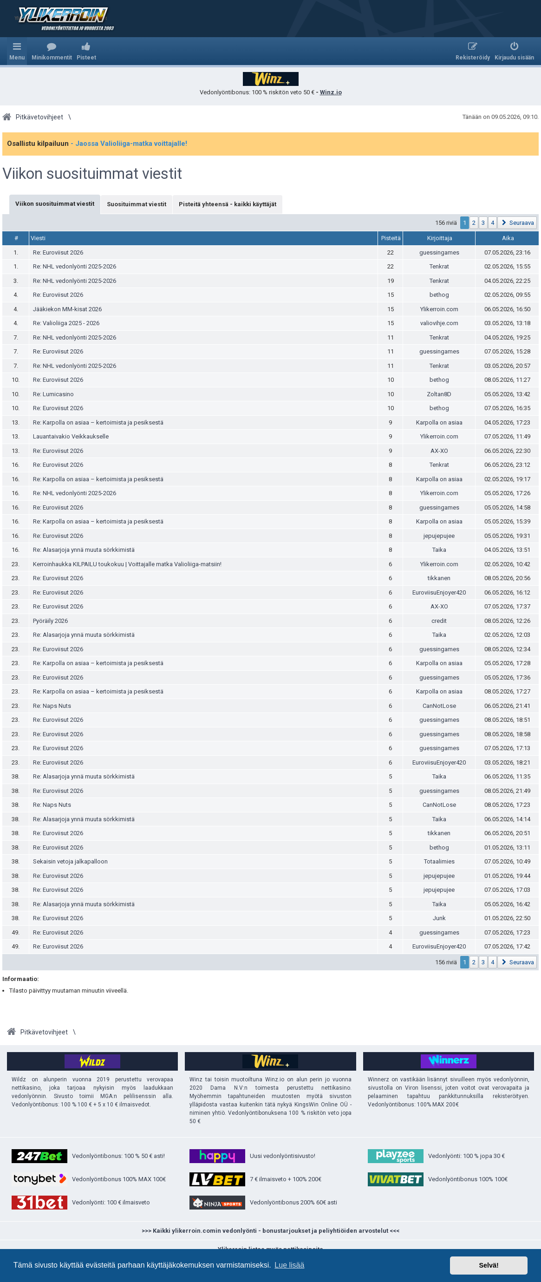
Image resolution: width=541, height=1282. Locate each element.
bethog (439, 294)
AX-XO (439, 450)
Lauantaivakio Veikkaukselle (71, 436)
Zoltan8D (439, 394)
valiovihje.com (439, 323)
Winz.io (331, 92)
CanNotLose (439, 705)
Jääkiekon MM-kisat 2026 (67, 309)
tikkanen (439, 578)
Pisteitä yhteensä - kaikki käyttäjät (227, 204)
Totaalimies (439, 861)
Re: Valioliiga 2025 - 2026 (66, 323)
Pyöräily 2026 (50, 620)
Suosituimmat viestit (136, 204)
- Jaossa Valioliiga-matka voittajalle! (129, 143)
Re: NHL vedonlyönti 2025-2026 (74, 266)
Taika (439, 549)
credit (439, 620)
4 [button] (492, 222)
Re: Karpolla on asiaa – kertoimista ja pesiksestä (98, 422)
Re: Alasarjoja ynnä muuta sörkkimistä (84, 549)
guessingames (439, 252)
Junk (439, 918)
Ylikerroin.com (439, 309)
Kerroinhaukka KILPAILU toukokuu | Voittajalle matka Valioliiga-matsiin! (127, 564)
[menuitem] (52, 51)
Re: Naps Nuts (52, 705)
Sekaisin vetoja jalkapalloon (70, 861)
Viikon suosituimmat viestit (92, 174)
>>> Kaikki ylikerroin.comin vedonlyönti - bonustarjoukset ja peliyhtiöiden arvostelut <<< (270, 1230)
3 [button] (483, 222)
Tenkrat (439, 266)
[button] (517, 222)
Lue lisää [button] (289, 1265)
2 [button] (474, 222)
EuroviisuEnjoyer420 (439, 592)
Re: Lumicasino (53, 394)
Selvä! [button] (488, 1265)
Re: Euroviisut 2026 (58, 252)
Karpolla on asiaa (439, 422)
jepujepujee (439, 535)
